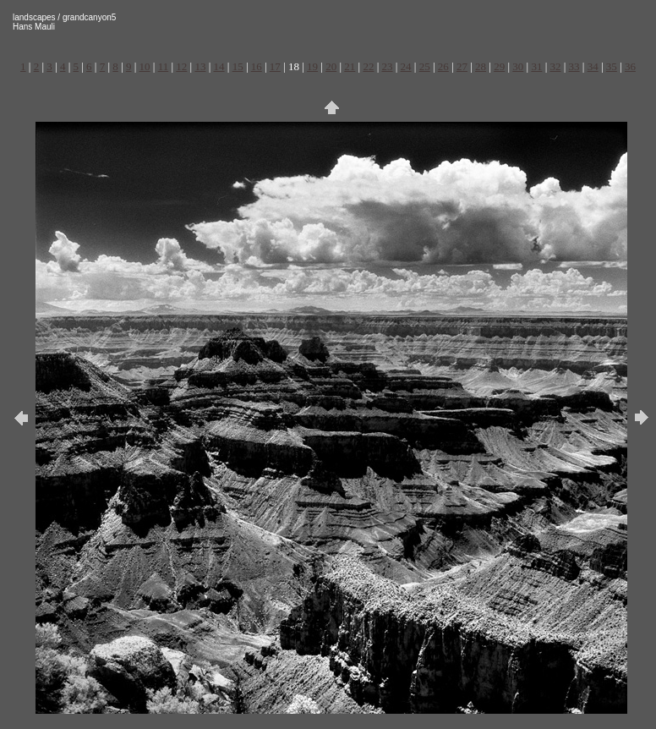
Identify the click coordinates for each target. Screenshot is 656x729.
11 (163, 66)
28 (480, 66)
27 (461, 66)
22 (368, 66)
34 (593, 66)
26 (443, 66)
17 (275, 66)
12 (181, 66)
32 (554, 66)
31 (536, 66)
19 (312, 66)
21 (349, 66)
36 (630, 66)
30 (517, 66)
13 (199, 66)
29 (499, 66)
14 (219, 66)
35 (611, 66)
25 (424, 66)
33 (574, 66)
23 (387, 66)
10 (144, 66)
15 (237, 66)
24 (406, 66)
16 (256, 66)
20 (330, 66)
